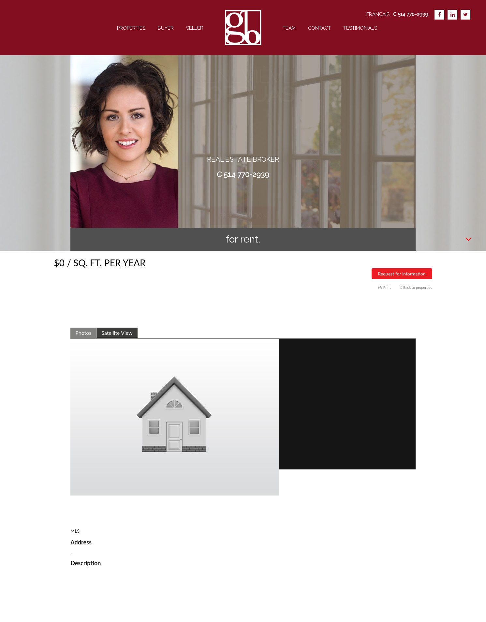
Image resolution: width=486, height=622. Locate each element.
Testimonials (360, 27)
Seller (194, 27)
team (289, 27)
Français (378, 14)
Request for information (402, 273)
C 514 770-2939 (243, 174)
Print (384, 287)
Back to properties (416, 287)
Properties (131, 27)
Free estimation (243, 197)
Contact (319, 27)
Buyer (166, 27)
